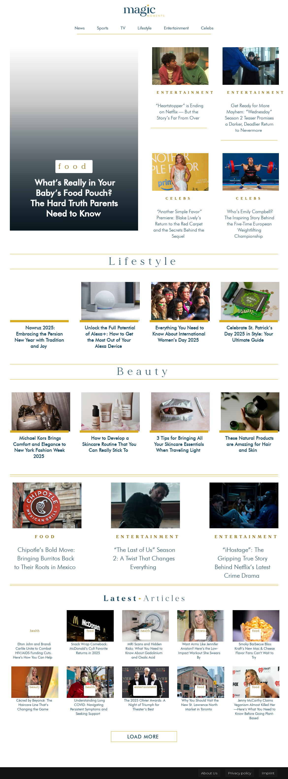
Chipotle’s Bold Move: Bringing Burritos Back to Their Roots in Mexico (45, 558)
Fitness (201, 631)
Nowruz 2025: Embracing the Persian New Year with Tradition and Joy (39, 337)
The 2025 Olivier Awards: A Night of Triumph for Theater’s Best (144, 704)
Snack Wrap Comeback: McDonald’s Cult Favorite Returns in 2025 (89, 648)
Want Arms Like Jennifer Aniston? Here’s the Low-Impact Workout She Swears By (199, 651)
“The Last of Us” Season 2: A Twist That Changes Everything (144, 558)
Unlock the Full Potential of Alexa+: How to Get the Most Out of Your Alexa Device (110, 337)
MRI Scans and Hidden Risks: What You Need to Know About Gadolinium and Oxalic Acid (143, 651)
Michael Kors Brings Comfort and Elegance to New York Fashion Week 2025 (39, 447)
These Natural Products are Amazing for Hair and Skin (249, 444)
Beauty (35, 687)
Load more (143, 737)
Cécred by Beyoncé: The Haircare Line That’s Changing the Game (34, 704)
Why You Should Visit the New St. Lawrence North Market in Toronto (200, 704)
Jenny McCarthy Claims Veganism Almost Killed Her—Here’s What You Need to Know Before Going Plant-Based (254, 709)
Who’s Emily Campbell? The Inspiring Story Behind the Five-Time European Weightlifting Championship (249, 224)
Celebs (179, 198)
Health (35, 631)
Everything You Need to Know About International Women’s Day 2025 (178, 334)
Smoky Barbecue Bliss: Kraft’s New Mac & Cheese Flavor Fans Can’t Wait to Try (255, 651)
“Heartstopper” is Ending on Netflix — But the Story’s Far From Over (179, 112)
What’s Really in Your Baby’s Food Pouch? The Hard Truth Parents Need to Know (74, 193)
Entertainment (186, 92)
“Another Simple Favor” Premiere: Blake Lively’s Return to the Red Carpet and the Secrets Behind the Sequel (178, 224)
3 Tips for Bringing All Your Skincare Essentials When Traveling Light (179, 444)
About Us (209, 773)
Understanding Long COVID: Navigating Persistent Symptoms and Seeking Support (88, 707)
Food (74, 156)
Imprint (268, 773)
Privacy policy (239, 773)
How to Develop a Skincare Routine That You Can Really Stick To (109, 444)
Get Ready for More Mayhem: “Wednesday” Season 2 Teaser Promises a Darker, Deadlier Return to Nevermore (249, 118)
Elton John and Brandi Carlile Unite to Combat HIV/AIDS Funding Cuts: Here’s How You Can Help (32, 651)
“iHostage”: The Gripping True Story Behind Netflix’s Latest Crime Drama (242, 562)
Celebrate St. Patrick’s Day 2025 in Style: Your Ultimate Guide (248, 334)
